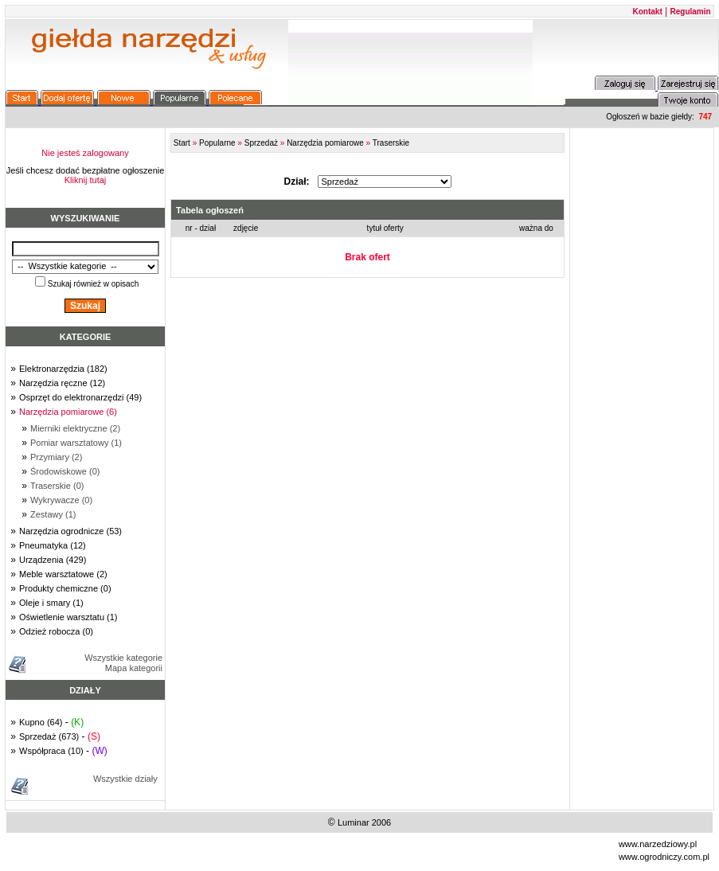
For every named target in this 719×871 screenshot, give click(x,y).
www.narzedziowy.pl (658, 844)
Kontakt (647, 11)
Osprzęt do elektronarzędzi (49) (80, 397)
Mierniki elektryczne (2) (75, 428)
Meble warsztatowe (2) (63, 574)
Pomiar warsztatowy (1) (76, 442)
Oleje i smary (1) (51, 602)
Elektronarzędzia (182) (63, 368)
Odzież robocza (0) (56, 631)
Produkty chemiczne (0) (65, 588)
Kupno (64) (40, 722)
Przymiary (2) (56, 457)
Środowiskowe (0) (65, 471)
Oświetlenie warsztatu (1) (68, 617)
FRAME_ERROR (367, 215)
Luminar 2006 (364, 822)
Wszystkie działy (125, 778)
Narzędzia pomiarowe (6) (68, 411)
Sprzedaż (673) (49, 736)
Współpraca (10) (51, 751)
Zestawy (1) (53, 514)
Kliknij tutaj (85, 180)
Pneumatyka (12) (52, 545)
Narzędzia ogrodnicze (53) (70, 531)
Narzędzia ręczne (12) (62, 383)
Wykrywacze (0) (61, 500)
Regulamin (690, 11)
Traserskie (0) (57, 485)
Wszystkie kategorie (123, 657)
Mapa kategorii (133, 668)
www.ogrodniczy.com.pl (664, 856)
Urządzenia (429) (52, 559)
